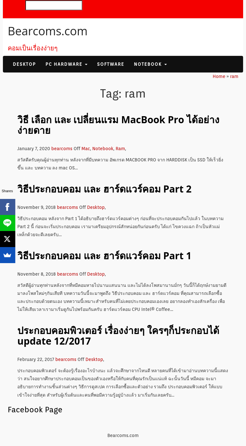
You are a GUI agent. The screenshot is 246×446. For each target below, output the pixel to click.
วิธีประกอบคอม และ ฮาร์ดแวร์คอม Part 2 (104, 188)
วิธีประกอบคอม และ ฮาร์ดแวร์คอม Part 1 (104, 255)
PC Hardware (66, 64)
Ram (120, 148)
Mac (85, 148)
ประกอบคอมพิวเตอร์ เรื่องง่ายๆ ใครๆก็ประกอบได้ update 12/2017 (118, 335)
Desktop (24, 64)
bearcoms (61, 148)
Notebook (150, 64)
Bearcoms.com (47, 31)
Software (110, 64)
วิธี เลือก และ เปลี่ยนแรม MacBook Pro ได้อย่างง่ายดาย (118, 125)
